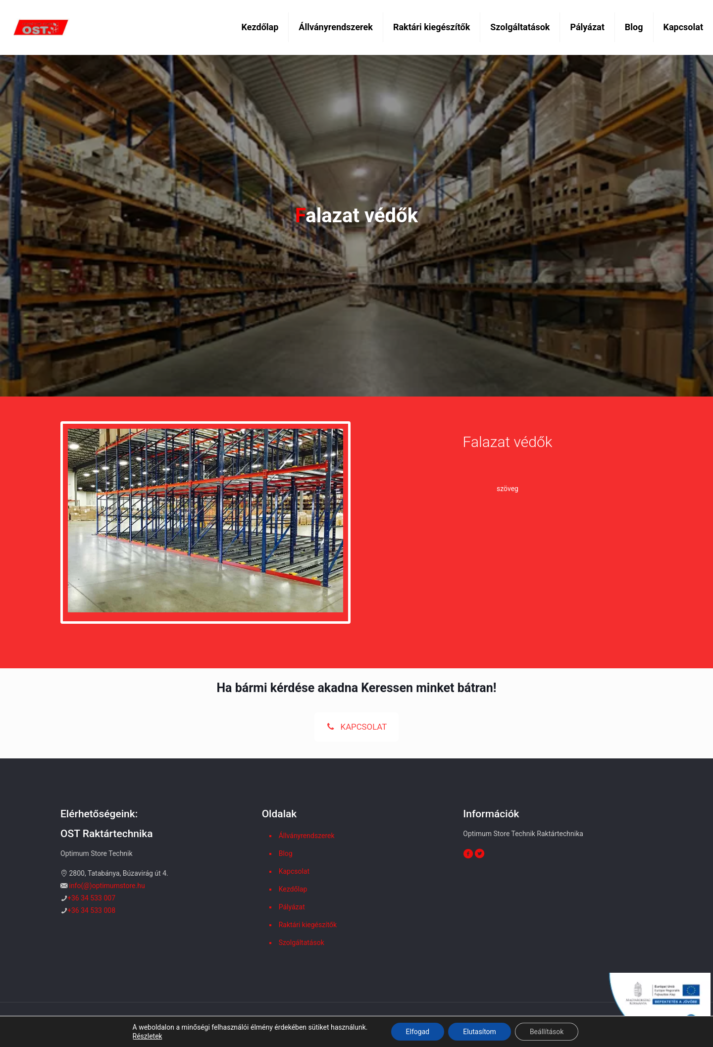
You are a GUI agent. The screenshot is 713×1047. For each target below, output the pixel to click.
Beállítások (547, 1032)
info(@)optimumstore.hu (107, 886)
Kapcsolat (294, 871)
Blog (286, 853)
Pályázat (292, 907)
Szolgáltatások (301, 943)
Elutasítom (479, 1032)
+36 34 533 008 (91, 910)
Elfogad (418, 1032)
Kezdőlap (293, 889)
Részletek (147, 1036)
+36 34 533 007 (91, 898)
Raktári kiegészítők (308, 925)
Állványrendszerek (307, 836)
